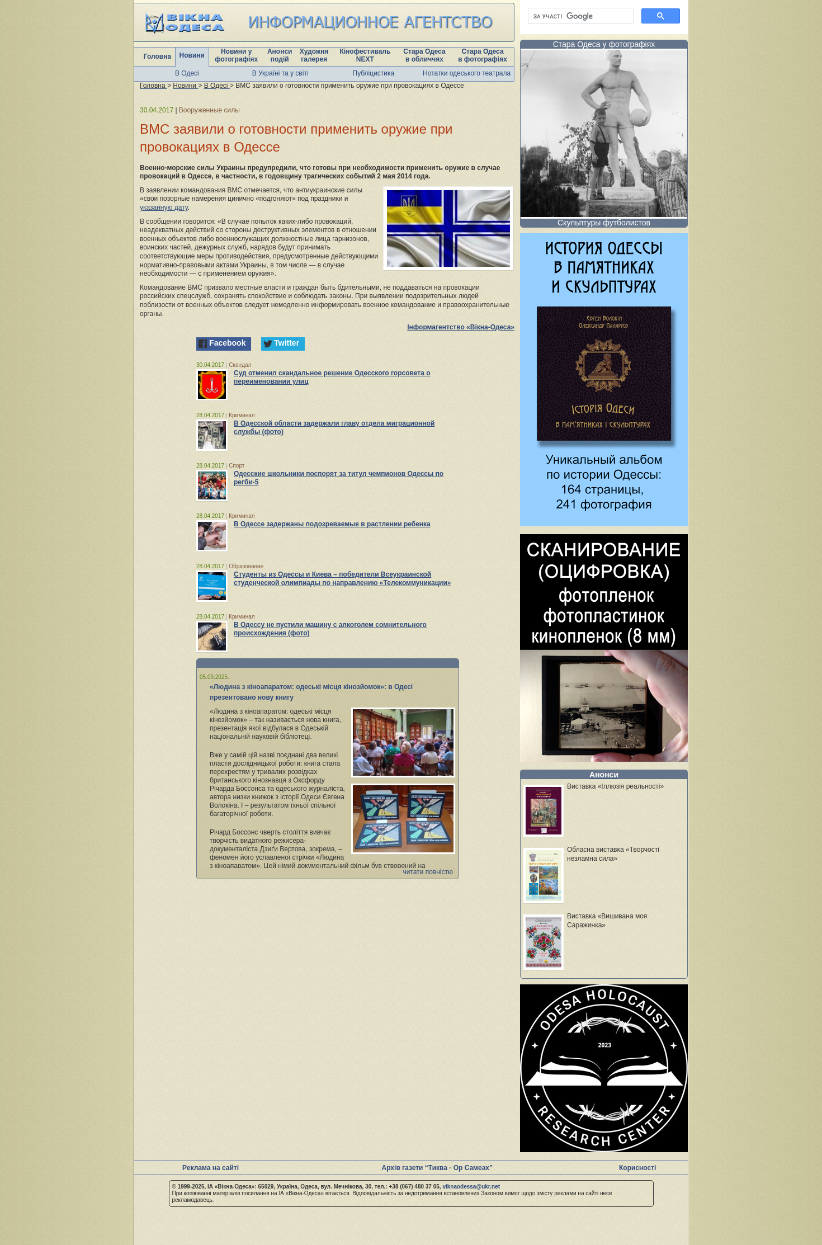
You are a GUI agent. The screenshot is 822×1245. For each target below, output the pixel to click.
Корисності (637, 1168)
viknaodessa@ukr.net (471, 1186)
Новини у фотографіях (236, 55)
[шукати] (579, 16)
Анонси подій (279, 55)
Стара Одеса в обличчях (424, 55)
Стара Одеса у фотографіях (604, 44)
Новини (192, 55)
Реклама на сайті (210, 1168)
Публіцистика (374, 73)
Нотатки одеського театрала (467, 73)
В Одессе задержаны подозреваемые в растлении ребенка (332, 524)
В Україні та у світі (280, 73)
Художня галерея (314, 55)
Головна (157, 56)
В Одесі (187, 73)
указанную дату (164, 207)
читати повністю (428, 872)
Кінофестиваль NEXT (364, 55)
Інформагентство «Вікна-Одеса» (460, 327)
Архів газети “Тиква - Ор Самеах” (437, 1168)
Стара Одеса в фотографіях (482, 55)
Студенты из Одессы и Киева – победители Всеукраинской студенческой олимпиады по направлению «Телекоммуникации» (342, 578)
